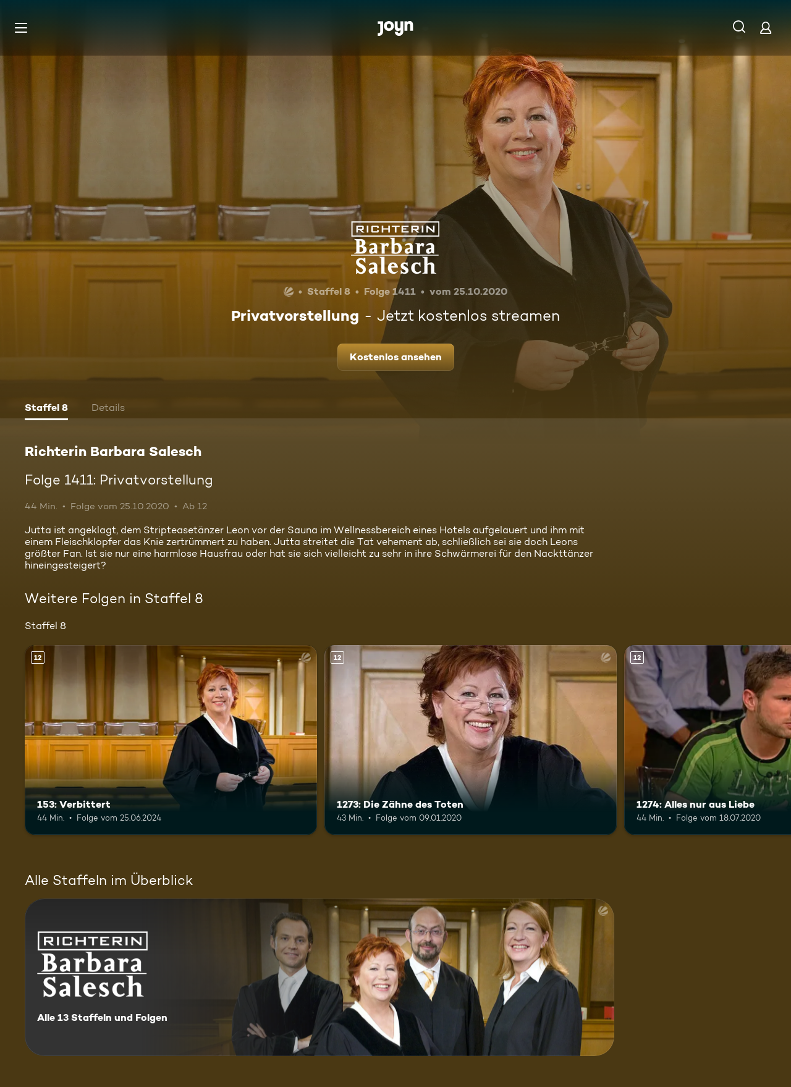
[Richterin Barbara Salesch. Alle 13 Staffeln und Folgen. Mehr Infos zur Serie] (319, 977)
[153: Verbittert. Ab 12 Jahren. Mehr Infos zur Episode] (171, 740)
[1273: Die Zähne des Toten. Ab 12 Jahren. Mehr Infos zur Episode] (470, 740)
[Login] (765, 27)
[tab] (46, 409)
